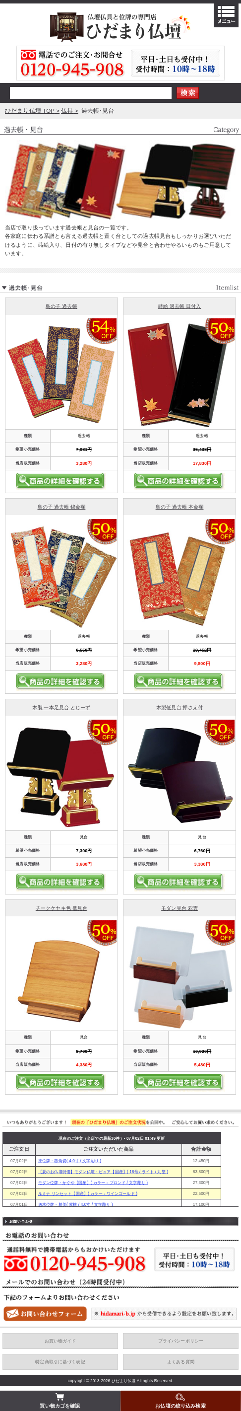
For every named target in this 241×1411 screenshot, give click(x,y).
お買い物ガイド (60, 1340)
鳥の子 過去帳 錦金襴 (62, 507)
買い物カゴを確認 (60, 1400)
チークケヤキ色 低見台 (61, 908)
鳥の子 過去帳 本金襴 (180, 507)
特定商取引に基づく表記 (60, 1361)
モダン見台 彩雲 (179, 908)
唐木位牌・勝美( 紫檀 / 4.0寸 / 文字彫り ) (75, 1204)
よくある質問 (180, 1361)
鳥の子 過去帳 (61, 306)
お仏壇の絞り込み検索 (180, 1400)
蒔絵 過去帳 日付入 (179, 306)
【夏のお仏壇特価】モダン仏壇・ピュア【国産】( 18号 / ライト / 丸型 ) (103, 1172)
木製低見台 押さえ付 (179, 707)
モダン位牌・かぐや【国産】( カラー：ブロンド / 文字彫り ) (93, 1183)
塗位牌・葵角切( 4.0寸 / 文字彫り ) (69, 1161)
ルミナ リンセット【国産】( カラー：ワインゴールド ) (87, 1193)
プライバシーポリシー (180, 1340)
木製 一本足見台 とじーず (61, 707)
